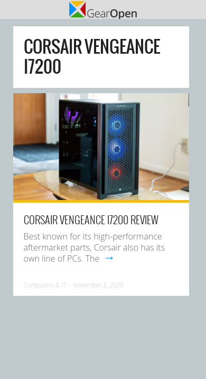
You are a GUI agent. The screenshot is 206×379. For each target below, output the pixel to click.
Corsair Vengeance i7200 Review (91, 219)
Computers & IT (45, 285)
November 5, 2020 (98, 285)
